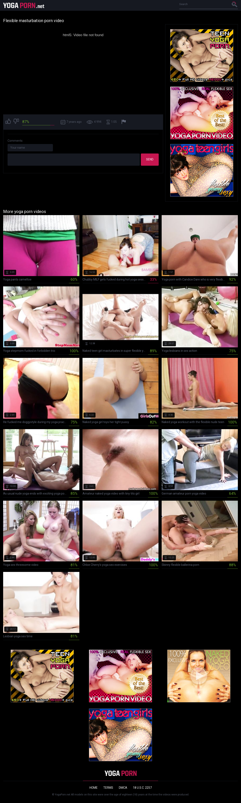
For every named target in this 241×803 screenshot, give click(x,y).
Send (149, 159)
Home (93, 787)
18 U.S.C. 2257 (142, 787)
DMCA (123, 787)
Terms (108, 787)
